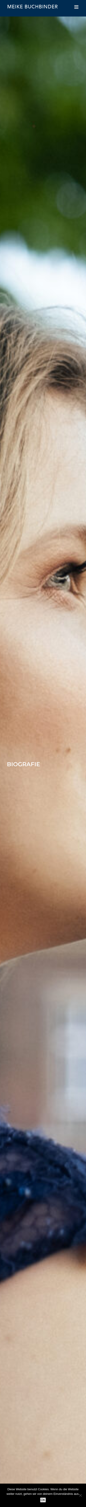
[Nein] (80, 1495)
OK (43, 1500)
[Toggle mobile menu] (76, 7)
